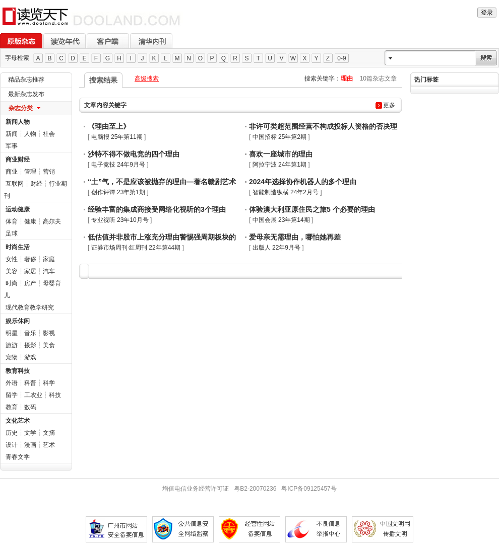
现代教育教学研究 (30, 307)
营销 (49, 171)
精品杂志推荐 (26, 79)
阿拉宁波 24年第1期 (279, 164)
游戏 (30, 357)
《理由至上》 (109, 126)
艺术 (49, 444)
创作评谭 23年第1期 (118, 192)
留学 (12, 395)
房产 (30, 283)
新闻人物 (18, 121)
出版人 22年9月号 (276, 247)
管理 (30, 171)
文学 (30, 432)
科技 (55, 395)
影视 (49, 333)
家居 (30, 271)
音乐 (30, 333)
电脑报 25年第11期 (117, 136)
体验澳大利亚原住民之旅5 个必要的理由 (312, 209)
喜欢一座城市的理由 (281, 154)
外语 (12, 382)
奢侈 (30, 259)
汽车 (49, 271)
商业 (12, 171)
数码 (30, 407)
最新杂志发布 (26, 94)
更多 (389, 105)
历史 (12, 432)
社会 (49, 133)
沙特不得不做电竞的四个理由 (133, 154)
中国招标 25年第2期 (279, 136)
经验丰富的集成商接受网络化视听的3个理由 (157, 209)
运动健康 (18, 209)
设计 (12, 444)
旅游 (12, 345)
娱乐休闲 (18, 321)
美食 (49, 345)
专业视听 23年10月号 (120, 219)
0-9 (341, 58)
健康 (30, 221)
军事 (12, 145)
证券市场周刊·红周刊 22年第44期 (135, 247)
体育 (12, 221)
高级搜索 (147, 78)
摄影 (30, 345)
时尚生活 (18, 247)
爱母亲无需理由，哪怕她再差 (295, 237)
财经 (36, 183)
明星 (12, 333)
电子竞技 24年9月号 (118, 164)
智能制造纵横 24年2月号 (286, 192)
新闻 (12, 133)
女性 (12, 259)
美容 (12, 271)
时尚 (12, 283)
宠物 (12, 357)
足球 (12, 233)
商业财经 (18, 159)
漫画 (30, 444)
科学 (49, 382)
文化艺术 (18, 420)
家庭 (49, 259)
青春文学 (18, 456)
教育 (12, 407)
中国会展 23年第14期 (281, 219)
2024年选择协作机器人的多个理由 (302, 182)
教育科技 (18, 370)
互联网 (15, 183)
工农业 (33, 395)
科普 (30, 382)
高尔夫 (52, 221)
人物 (30, 133)
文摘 (49, 432)
